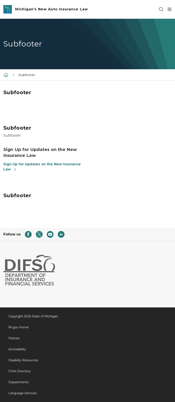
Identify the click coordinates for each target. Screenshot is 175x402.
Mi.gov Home (18, 327)
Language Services (22, 393)
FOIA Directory (19, 371)
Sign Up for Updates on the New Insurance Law (42, 166)
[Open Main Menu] (169, 9)
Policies (14, 338)
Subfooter (27, 75)
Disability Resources (23, 360)
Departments (18, 382)
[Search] (161, 9)
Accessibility (17, 349)
